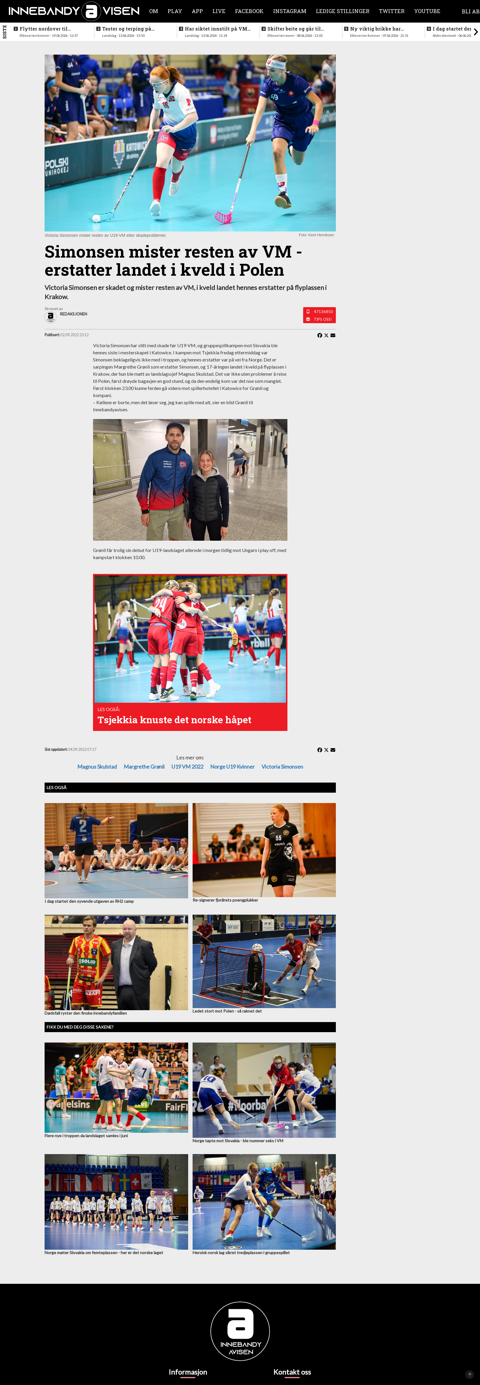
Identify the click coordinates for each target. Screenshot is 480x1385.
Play (175, 11)
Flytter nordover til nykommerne (43, 29)
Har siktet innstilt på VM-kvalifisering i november (217, 29)
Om (153, 11)
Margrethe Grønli (144, 766)
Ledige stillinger (342, 11)
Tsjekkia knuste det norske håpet (174, 719)
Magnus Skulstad (97, 766)
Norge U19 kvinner (232, 766)
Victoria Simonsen (282, 766)
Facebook (249, 11)
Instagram (289, 11)
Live (219, 11)
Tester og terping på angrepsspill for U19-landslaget (128, 29)
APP (197, 11)
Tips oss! (323, 319)
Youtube (427, 11)
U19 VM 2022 (187, 766)
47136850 (323, 311)
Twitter (392, 11)
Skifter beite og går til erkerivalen (294, 29)
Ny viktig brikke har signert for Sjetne (375, 29)
